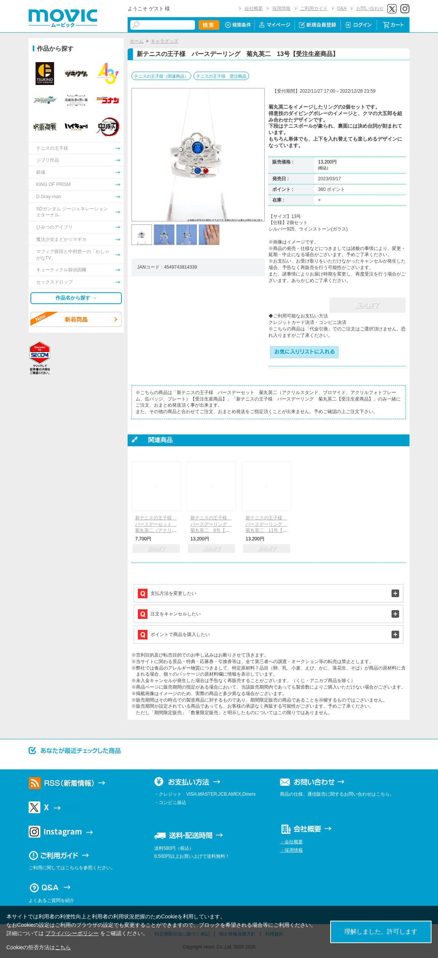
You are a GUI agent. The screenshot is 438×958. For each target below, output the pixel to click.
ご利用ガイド (314, 8)
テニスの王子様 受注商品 (221, 76)
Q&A (342, 8)
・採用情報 (291, 850)
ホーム (137, 41)
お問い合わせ (370, 8)
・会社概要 (291, 841)
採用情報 (281, 8)
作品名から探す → (76, 298)
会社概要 (254, 8)
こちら (63, 947)
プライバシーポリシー (72, 933)
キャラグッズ (164, 41)
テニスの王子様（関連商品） (161, 76)
